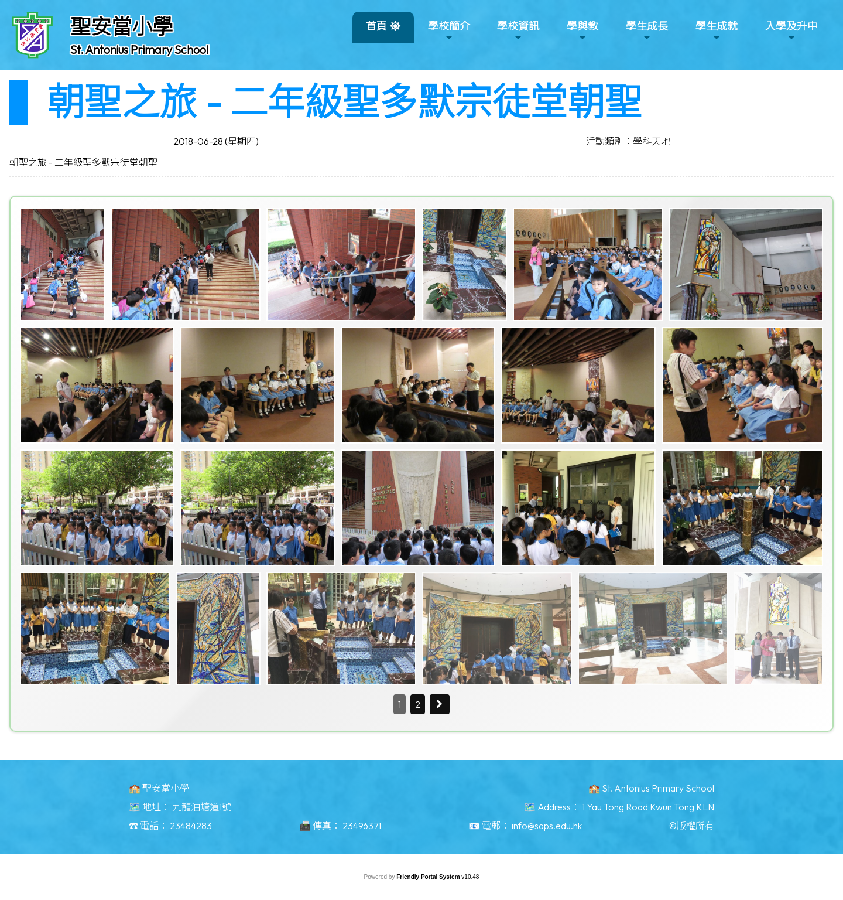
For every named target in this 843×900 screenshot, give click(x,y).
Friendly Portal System (428, 877)
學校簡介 (449, 30)
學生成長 (647, 30)
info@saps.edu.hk (547, 825)
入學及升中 (791, 30)
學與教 (582, 30)
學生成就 (716, 30)
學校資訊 (518, 30)
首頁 (376, 26)
